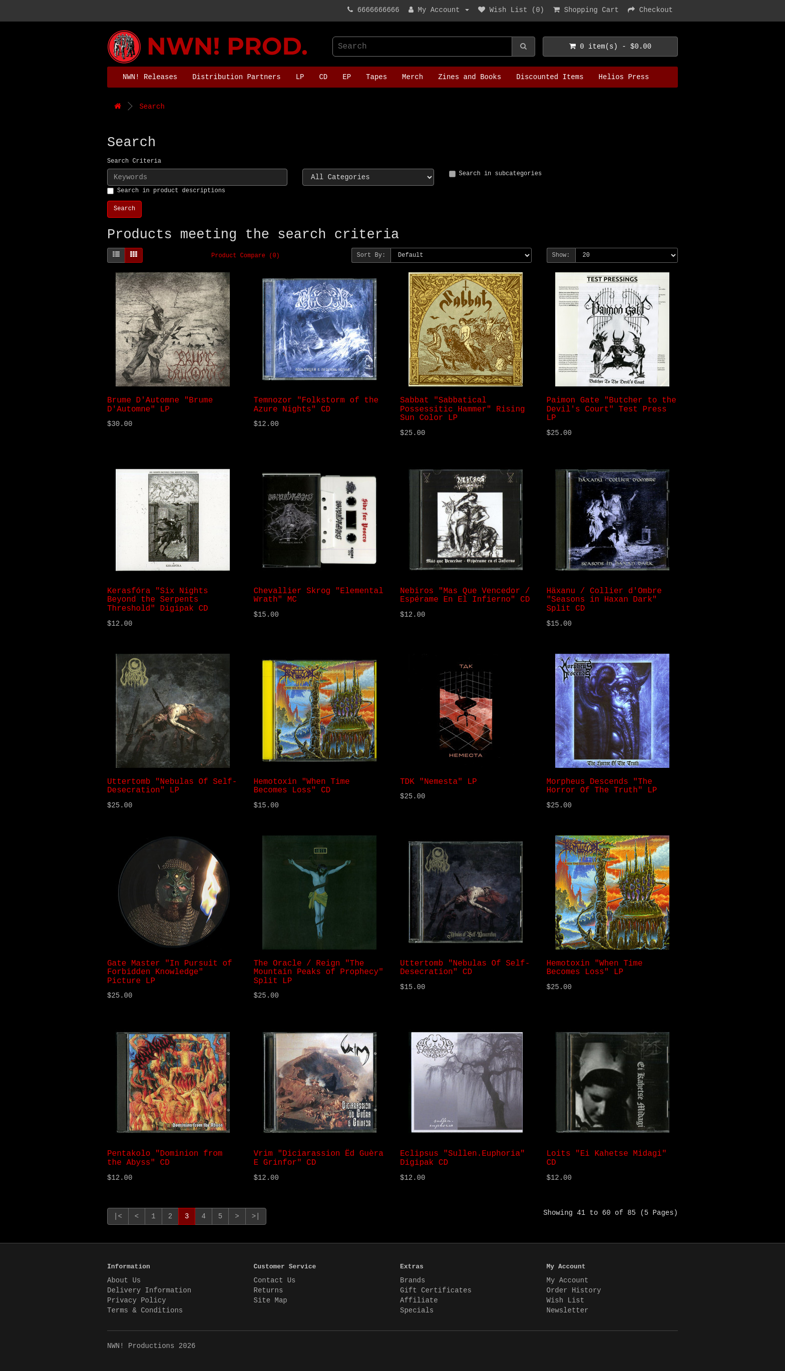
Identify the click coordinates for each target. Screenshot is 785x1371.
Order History (574, 1290)
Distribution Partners (236, 77)
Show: (561, 255)
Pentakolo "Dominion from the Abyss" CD (164, 1158)
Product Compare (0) (245, 255)
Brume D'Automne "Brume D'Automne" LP (160, 405)
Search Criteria (134, 161)
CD (323, 77)
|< (118, 1216)
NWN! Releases (150, 77)
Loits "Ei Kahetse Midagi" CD (607, 1158)
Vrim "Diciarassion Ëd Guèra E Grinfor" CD (318, 1158)
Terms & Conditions (145, 1310)
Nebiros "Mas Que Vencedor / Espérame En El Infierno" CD (465, 596)
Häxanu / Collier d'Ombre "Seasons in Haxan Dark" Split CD (604, 600)
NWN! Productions (109, 30)
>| (256, 1216)
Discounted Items (549, 77)
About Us (124, 1280)
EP (346, 77)
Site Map (270, 1300)
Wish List (566, 1300)
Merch (412, 77)
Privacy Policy (136, 1300)
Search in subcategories (495, 173)
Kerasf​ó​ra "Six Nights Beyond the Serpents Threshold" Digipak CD (157, 600)
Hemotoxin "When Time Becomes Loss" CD (302, 786)
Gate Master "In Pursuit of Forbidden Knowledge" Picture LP (169, 972)
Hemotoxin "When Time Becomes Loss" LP (595, 968)
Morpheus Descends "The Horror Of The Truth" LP (602, 786)
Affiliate (419, 1300)
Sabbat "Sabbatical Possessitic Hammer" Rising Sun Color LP (462, 409)
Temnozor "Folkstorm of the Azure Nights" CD (316, 405)
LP (300, 77)
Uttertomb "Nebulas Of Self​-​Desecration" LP (172, 786)
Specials (417, 1310)
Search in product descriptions (166, 190)
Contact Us (275, 1280)
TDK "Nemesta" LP (438, 781)
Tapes (376, 77)
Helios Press (624, 77)
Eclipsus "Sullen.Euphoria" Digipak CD (462, 1158)
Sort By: (371, 255)
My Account (568, 1280)
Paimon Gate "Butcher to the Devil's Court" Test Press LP (611, 409)
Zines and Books (469, 77)
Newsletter (568, 1310)
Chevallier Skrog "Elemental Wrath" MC (318, 596)
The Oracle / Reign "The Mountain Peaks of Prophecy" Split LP (318, 972)
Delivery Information (149, 1290)
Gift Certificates (436, 1290)
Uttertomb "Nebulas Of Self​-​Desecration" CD (465, 968)
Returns (268, 1290)
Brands (412, 1280)
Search (151, 107)
